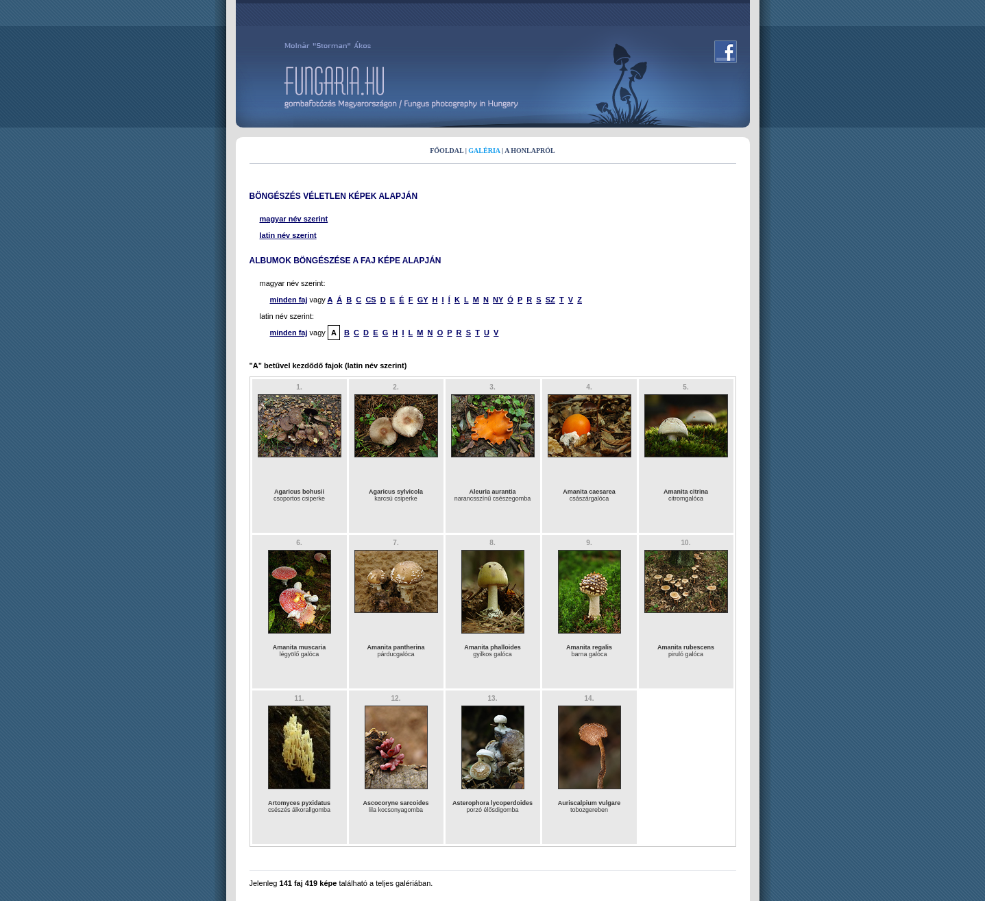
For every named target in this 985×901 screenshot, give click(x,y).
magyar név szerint (294, 219)
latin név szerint (288, 235)
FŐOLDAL (446, 150)
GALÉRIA (484, 150)
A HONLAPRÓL (529, 150)
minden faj (289, 300)
